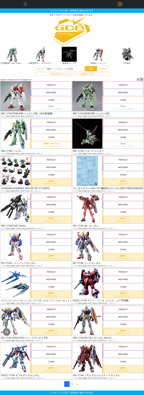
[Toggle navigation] (25, 4)
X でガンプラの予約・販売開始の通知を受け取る (72, 10)
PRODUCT (51, 85)
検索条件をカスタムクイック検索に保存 (72, 74)
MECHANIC (51, 92)
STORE (51, 100)
